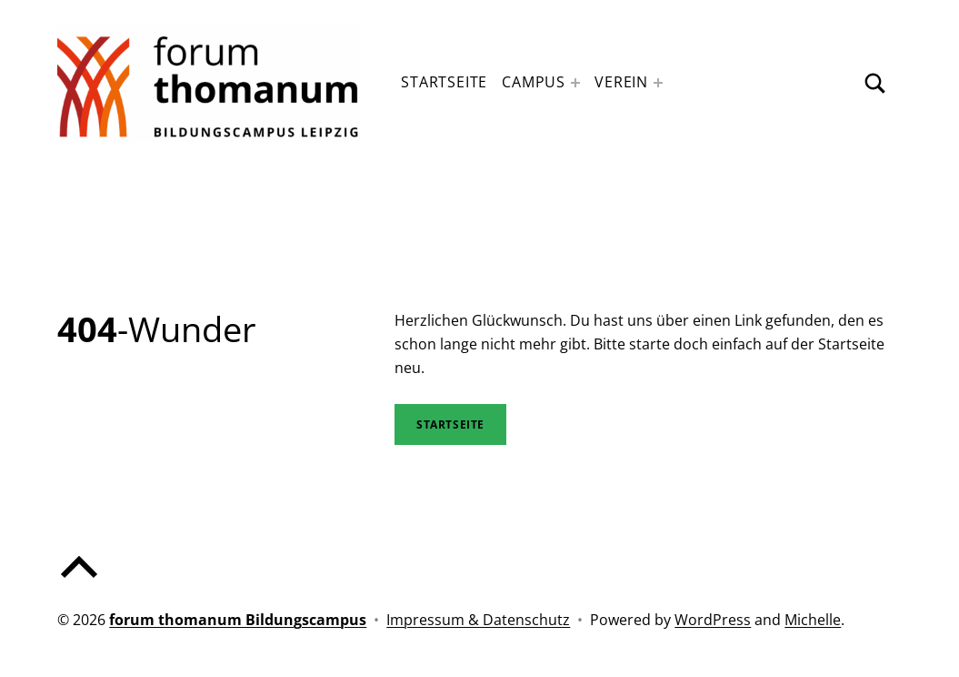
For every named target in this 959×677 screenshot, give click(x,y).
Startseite (444, 82)
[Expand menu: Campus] (575, 82)
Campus (533, 82)
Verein (621, 82)
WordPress (712, 620)
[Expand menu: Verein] (658, 82)
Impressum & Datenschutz (478, 620)
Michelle (812, 620)
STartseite (450, 424)
